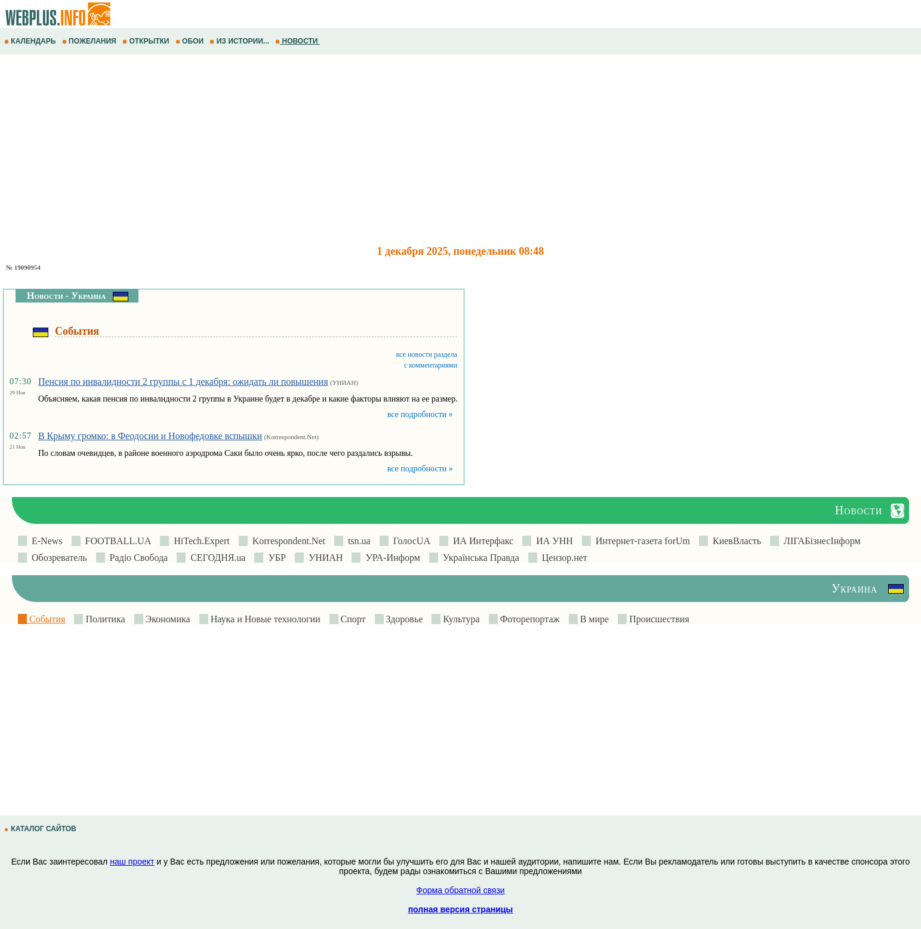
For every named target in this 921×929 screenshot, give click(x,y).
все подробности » (420, 414)
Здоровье (403, 619)
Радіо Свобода (136, 558)
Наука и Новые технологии (264, 619)
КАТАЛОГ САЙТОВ (41, 829)
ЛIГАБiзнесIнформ (820, 541)
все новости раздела (426, 354)
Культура (460, 619)
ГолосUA (409, 541)
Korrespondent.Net (286, 541)
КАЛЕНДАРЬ (31, 41)
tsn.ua (357, 541)
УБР (274, 558)
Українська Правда (478, 558)
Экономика (166, 619)
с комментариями (430, 365)
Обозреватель (57, 558)
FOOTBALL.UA (116, 541)
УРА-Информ (390, 558)
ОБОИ (190, 41)
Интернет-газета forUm (640, 541)
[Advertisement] (358, 149)
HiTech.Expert (199, 541)
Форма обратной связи (460, 890)
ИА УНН (552, 541)
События (46, 619)
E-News (45, 541)
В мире (593, 619)
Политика (104, 619)
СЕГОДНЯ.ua (215, 558)
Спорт (352, 619)
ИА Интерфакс (480, 541)
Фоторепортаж (529, 619)
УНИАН (323, 558)
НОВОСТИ (297, 41)
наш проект (132, 861)
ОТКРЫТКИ (146, 41)
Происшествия (658, 619)
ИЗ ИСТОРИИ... (240, 41)
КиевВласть (734, 541)
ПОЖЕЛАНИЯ (90, 41)
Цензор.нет (562, 558)
